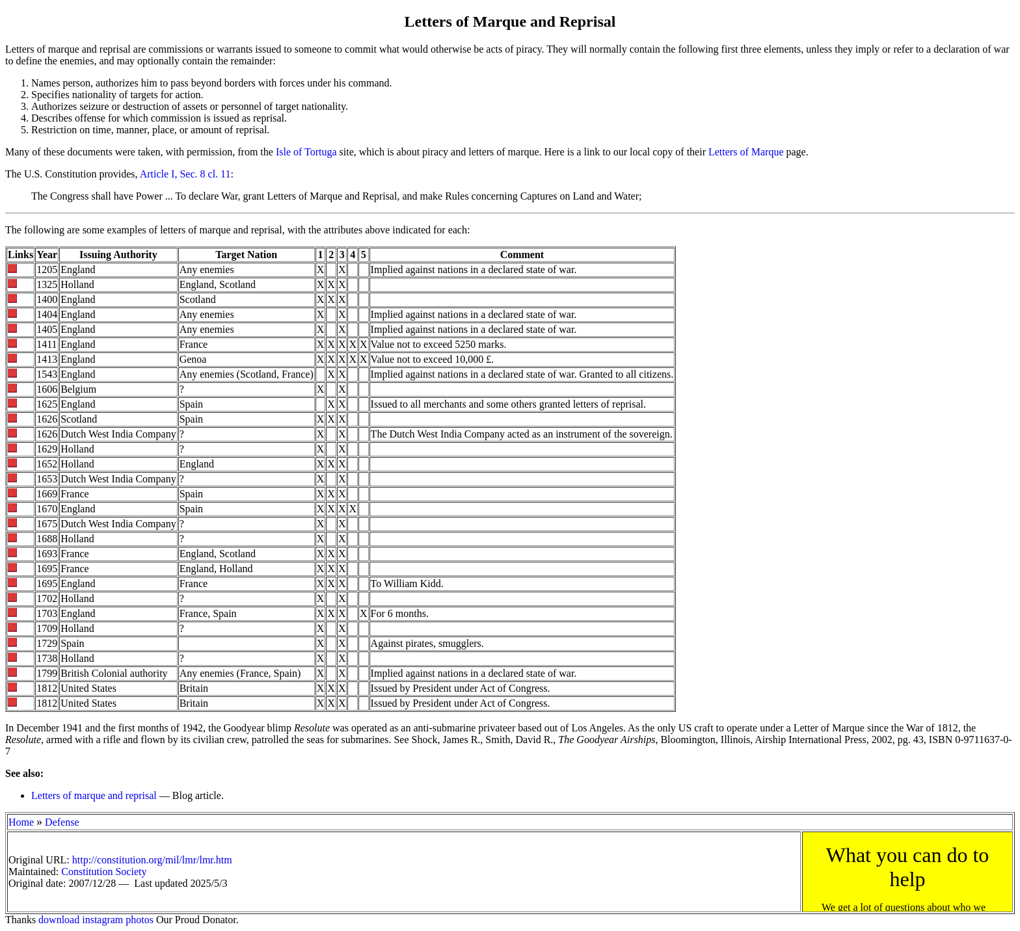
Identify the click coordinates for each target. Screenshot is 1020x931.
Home (21, 822)
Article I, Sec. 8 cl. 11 (185, 173)
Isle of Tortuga (306, 151)
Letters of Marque (746, 151)
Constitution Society (103, 871)
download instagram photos (96, 919)
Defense (62, 822)
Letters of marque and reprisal (94, 795)
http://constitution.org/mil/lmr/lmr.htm (152, 859)
